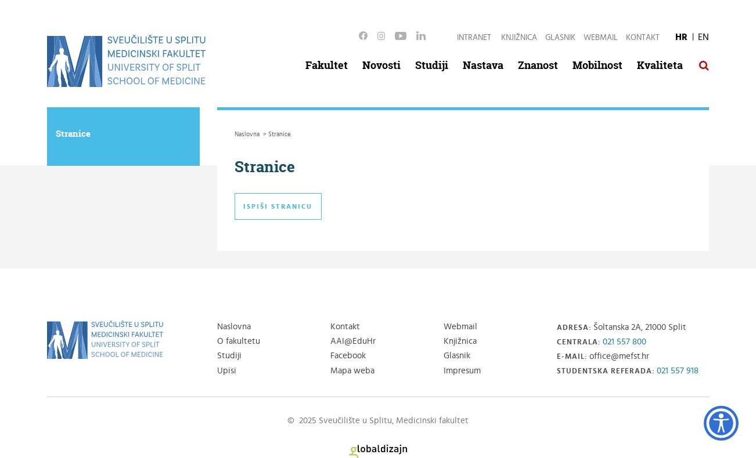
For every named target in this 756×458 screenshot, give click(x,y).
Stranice (73, 134)
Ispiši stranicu (277, 206)
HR (681, 37)
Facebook (348, 355)
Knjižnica (519, 38)
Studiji (431, 65)
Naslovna (234, 326)
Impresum (462, 370)
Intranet (474, 38)
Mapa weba (352, 370)
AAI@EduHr (353, 341)
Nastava (483, 65)
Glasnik (560, 38)
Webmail (601, 38)
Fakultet (326, 65)
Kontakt (643, 38)
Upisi (226, 370)
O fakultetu (238, 341)
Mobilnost (597, 65)
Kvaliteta (660, 65)
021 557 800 (624, 341)
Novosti (381, 65)
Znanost (538, 65)
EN (703, 37)
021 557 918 (678, 370)
